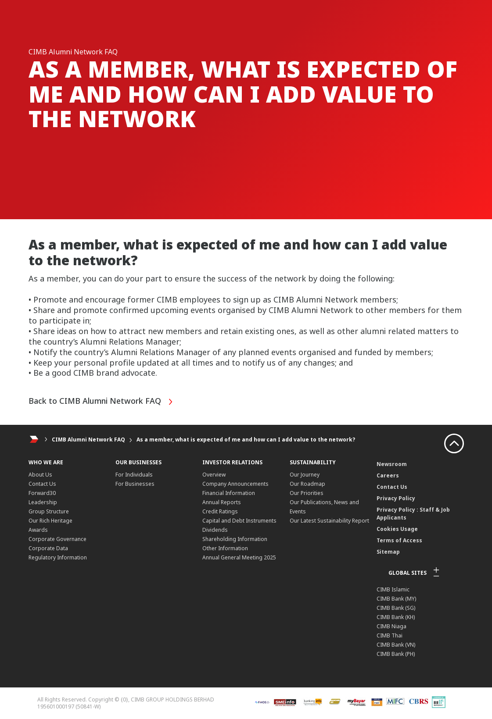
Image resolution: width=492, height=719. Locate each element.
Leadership (43, 502)
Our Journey (305, 474)
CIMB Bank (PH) (396, 654)
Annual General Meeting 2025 (239, 557)
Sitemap (388, 551)
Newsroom (392, 464)
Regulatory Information (58, 557)
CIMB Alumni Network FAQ (88, 439)
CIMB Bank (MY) (396, 598)
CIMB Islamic (393, 589)
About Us (40, 474)
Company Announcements (235, 484)
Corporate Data (48, 548)
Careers (388, 475)
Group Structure (49, 511)
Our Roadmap (307, 484)
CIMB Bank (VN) (396, 644)
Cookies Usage (397, 529)
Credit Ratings (220, 511)
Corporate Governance (57, 539)
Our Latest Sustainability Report (329, 520)
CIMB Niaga (391, 626)
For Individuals (134, 474)
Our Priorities (306, 493)
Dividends (215, 530)
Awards (38, 530)
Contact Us (42, 484)
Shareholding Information (234, 539)
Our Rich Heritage (50, 520)
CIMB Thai (389, 635)
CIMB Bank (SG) (396, 608)
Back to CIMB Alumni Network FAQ (101, 401)
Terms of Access (399, 540)
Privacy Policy (396, 498)
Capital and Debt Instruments (239, 520)
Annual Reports (221, 502)
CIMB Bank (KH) (396, 617)
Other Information (225, 548)
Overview (214, 474)
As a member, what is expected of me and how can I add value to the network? (245, 439)
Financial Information (228, 493)
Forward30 (42, 493)
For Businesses (134, 484)
